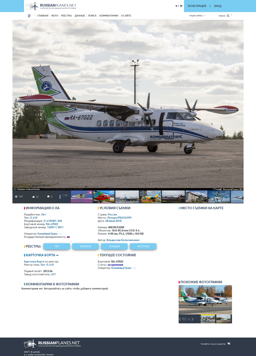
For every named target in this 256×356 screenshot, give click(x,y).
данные (80, 15)
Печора (119, 217)
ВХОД (217, 5)
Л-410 (33, 217)
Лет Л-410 (47, 264)
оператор (85, 246)
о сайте (126, 15)
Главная (43, 15)
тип (57, 246)
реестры (66, 15)
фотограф (143, 246)
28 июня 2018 (113, 220)
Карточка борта (34, 261)
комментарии (109, 15)
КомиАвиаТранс (48, 233)
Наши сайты (195, 16)
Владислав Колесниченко (123, 240)
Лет (43, 214)
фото (54, 15)
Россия (112, 214)
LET (53, 274)
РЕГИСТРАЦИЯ (197, 5)
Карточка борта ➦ (42, 255)
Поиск (224, 15)
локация (114, 246)
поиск (92, 15)
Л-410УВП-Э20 (52, 220)
